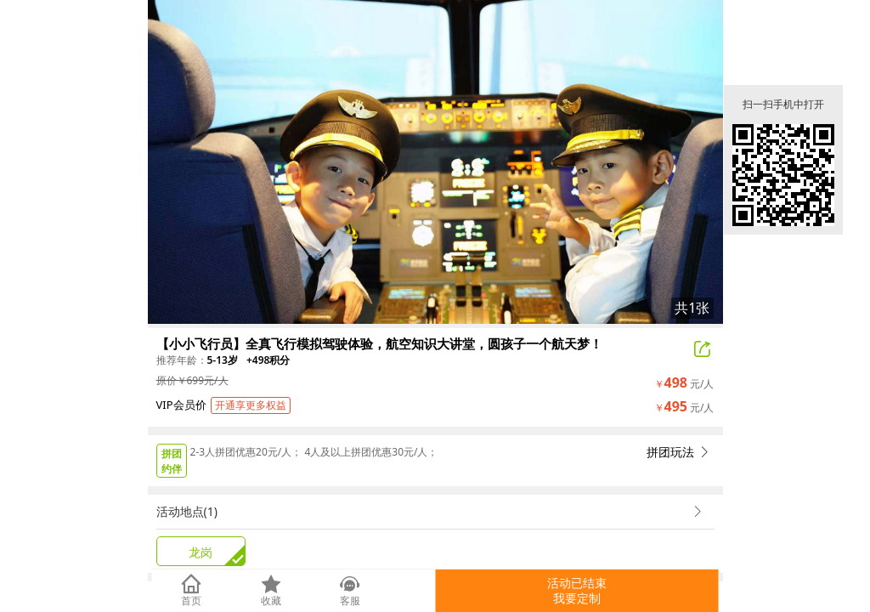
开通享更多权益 (250, 405)
